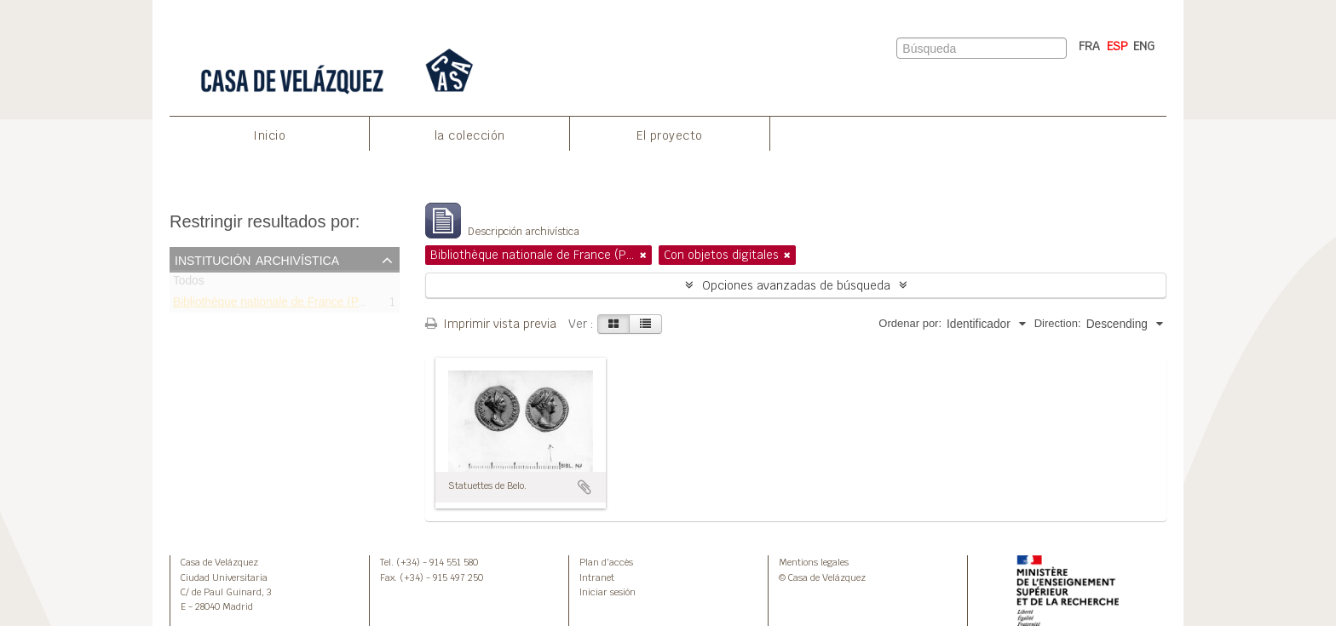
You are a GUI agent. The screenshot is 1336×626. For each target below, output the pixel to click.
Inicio (269, 135)
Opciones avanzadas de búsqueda (796, 285)
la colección (470, 135)
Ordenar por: (910, 323)
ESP (1117, 46)
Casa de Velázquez (219, 562)
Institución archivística (257, 259)
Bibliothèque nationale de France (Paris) (277, 304)
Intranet (596, 577)
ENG (1144, 46)
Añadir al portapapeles (584, 487)
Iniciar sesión (607, 592)
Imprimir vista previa (490, 323)
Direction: (1057, 323)
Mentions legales (814, 562)
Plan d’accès (606, 562)
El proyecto (669, 135)
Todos (188, 284)
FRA (1089, 46)
